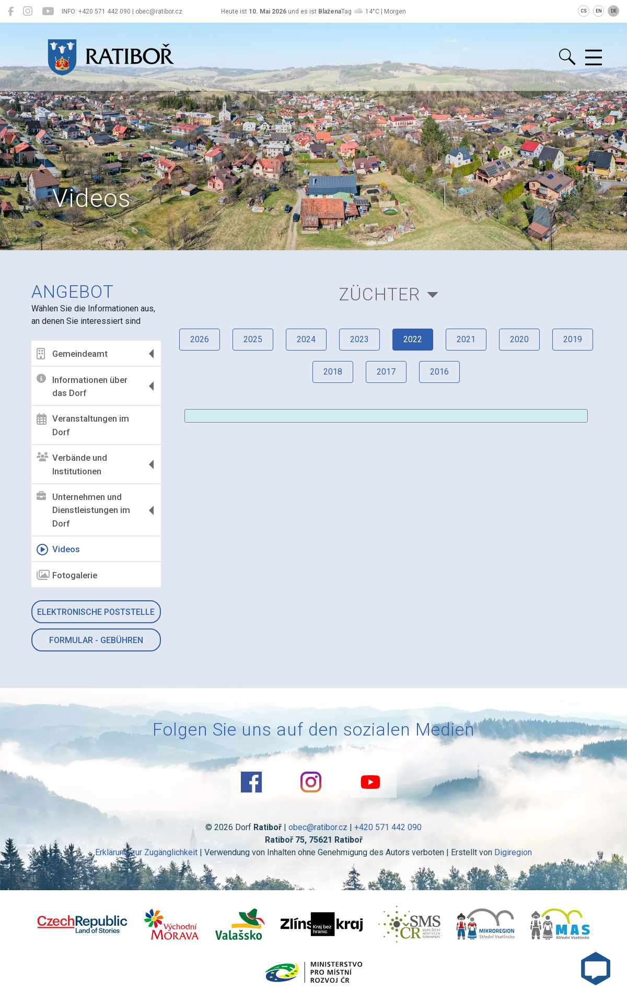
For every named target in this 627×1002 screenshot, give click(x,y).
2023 (359, 339)
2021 (466, 339)
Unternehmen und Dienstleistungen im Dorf (83, 510)
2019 (572, 339)
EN (599, 11)
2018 (332, 372)
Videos (58, 549)
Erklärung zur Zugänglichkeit (146, 852)
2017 (386, 372)
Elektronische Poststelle (96, 612)
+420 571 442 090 (388, 827)
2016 (439, 372)
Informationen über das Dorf (82, 386)
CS (583, 11)
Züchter (379, 294)
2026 (199, 339)
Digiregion (513, 852)
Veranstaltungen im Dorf (83, 425)
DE (614, 11)
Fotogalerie (67, 575)
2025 (252, 339)
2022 (412, 339)
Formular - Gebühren (96, 640)
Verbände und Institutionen (72, 464)
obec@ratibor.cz (317, 827)
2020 (519, 339)
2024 (306, 339)
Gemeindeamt (72, 353)
